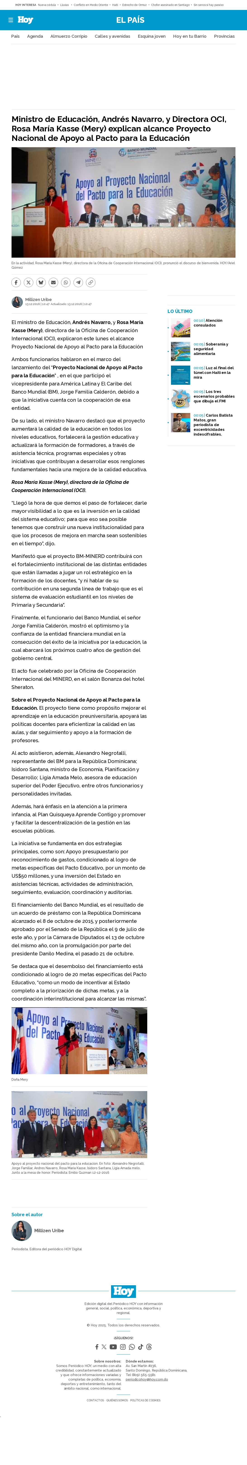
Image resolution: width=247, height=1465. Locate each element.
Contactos (95, 1400)
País (15, 36)
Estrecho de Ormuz (134, 5)
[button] (11, 20)
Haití (115, 5)
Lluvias (64, 5)
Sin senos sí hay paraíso (208, 5)
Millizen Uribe (38, 299)
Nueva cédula (47, 5)
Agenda (35, 36)
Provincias (224, 36)
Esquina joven (152, 36)
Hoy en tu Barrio (189, 36)
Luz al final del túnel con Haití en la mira (214, 373)
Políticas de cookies (145, 1400)
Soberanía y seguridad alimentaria (211, 349)
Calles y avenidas (112, 36)
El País (130, 20)
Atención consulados (208, 322)
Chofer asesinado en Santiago (170, 5)
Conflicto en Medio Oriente (91, 5)
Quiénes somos (117, 1400)
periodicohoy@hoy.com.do (147, 1379)
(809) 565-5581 (144, 1375)
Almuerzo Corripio (68, 36)
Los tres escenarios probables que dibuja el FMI (214, 396)
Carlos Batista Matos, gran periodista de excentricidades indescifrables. (213, 424)
